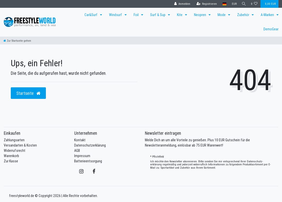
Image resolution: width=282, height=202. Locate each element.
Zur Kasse (11, 161)
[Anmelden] (181, 4)
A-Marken (268, 15)
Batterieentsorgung (88, 161)
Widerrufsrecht (14, 150)
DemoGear (270, 29)
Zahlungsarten (14, 140)
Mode (222, 15)
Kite (180, 15)
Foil (136, 15)
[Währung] (233, 4)
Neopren (200, 15)
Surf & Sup (158, 15)
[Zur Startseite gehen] (17, 40)
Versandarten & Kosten (20, 145)
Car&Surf (91, 15)
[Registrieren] (205, 4)
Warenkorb (11, 156)
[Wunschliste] (254, 4)
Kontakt (79, 140)
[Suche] (243, 4)
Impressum (82, 156)
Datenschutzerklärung (90, 145)
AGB (77, 150)
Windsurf (116, 15)
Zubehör (243, 15)
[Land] (223, 4)
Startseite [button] (28, 93)
